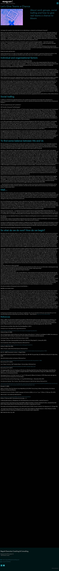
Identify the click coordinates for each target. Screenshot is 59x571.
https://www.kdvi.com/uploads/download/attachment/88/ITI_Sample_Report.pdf (18, 366)
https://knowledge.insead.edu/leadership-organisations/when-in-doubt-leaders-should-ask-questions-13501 (24, 350)
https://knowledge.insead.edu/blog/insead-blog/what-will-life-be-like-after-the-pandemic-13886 (21, 360)
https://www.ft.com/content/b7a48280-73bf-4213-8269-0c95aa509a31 (16, 396)
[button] (57, 3)
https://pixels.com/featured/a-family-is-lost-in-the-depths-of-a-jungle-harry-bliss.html (19, 330)
